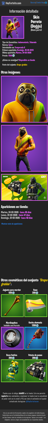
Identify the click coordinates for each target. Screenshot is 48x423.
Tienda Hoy (40, 2)
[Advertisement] (24, 251)
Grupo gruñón (22, 65)
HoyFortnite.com (13, 3)
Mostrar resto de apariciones (11, 224)
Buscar (33, 2)
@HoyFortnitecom (32, 401)
